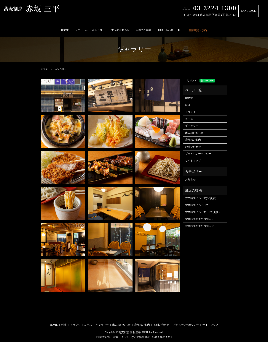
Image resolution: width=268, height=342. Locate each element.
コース (189, 119)
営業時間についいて (197, 205)
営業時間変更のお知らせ (199, 219)
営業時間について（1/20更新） (203, 212)
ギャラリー (99, 30)
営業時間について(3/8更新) (200, 198)
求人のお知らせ (122, 30)
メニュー (79, 30)
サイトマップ (193, 160)
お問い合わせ (167, 30)
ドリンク (190, 112)
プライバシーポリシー (198, 153)
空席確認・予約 (199, 30)
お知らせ (190, 179)
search (182, 31)
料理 (187, 105)
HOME (63, 30)
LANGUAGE (248, 10)
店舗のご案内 (145, 30)
